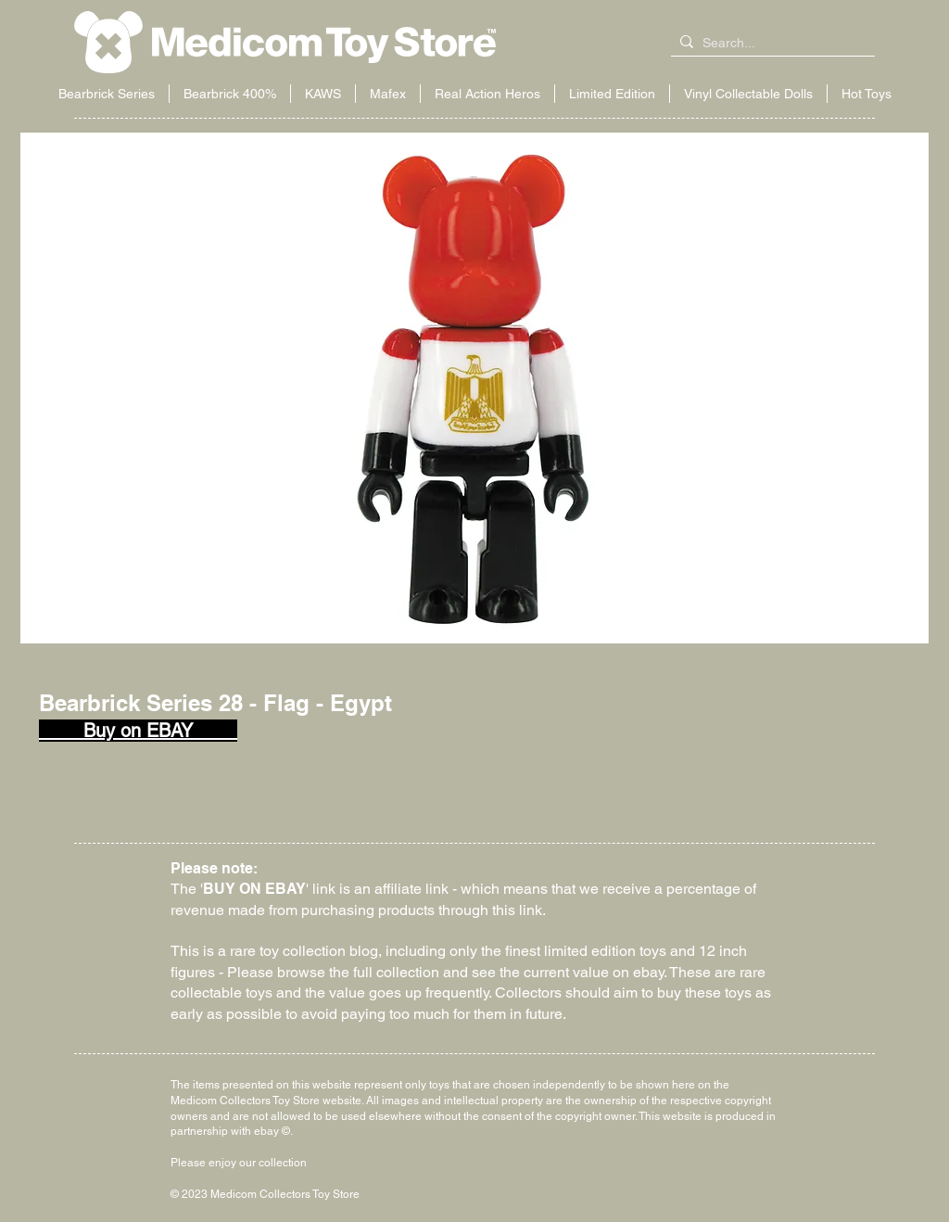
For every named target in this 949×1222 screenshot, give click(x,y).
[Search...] (769, 43)
